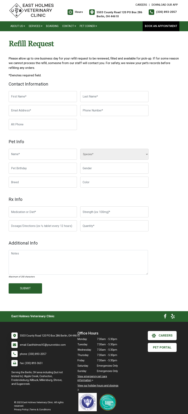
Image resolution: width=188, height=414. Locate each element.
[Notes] (78, 262)
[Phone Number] (114, 110)
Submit (25, 288)
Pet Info (16, 141)
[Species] (114, 154)
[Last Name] (114, 96)
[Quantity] (114, 225)
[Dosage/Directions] (43, 225)
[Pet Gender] (114, 168)
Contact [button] (69, 26)
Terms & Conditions (40, 409)
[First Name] (43, 96)
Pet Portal (162, 347)
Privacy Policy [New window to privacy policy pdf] (21, 409)
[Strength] (114, 211)
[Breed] (43, 182)
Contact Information (28, 84)
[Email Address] (43, 110)
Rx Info (15, 199)
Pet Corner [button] (88, 26)
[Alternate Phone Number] (43, 124)
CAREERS (141, 4)
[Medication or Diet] (43, 211)
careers (162, 336)
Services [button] (35, 26)
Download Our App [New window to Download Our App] (165, 4)
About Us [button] (17, 26)
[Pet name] (43, 154)
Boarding (52, 26)
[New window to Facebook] (165, 317)
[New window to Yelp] (173, 317)
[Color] (114, 182)
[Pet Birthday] (43, 168)
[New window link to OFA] (88, 402)
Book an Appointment (161, 26)
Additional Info (23, 243)
